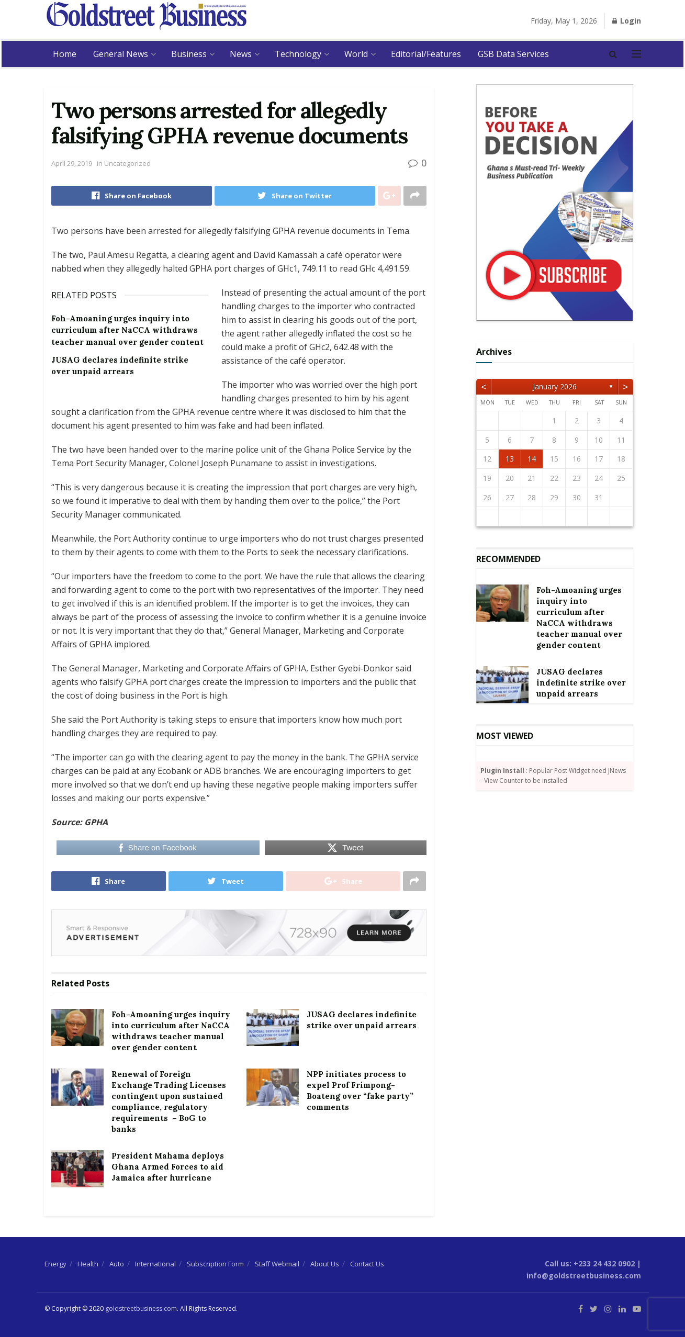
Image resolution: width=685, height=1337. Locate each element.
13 (510, 459)
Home (64, 54)
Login (626, 21)
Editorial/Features (426, 54)
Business (189, 54)
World (356, 54)
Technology (298, 54)
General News (120, 54)
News (241, 54)
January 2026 (555, 386)
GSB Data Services (513, 54)
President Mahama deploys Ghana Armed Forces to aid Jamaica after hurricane (167, 1167)
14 (531, 459)
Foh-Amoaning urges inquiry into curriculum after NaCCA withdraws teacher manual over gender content (127, 330)
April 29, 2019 (71, 163)
